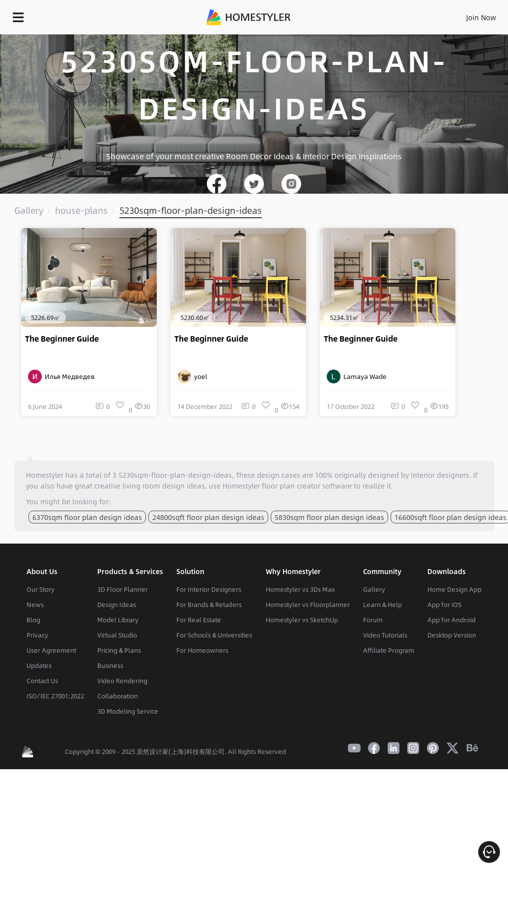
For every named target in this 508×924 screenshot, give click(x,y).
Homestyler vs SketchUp (302, 620)
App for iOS (444, 604)
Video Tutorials (385, 635)
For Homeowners (202, 650)
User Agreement (51, 650)
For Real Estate (198, 620)
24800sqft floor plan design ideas (208, 517)
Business (110, 665)
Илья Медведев (61, 376)
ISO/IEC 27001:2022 (55, 696)
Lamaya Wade (357, 376)
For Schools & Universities (214, 635)
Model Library (118, 620)
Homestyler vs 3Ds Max (300, 589)
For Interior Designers (208, 589)
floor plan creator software (307, 485)
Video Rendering (122, 681)
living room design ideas (163, 485)
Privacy (37, 635)
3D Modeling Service (127, 711)
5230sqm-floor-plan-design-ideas (190, 210)
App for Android (451, 620)
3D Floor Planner (122, 589)
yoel (192, 376)
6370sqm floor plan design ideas (87, 517)
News (35, 604)
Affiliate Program (388, 650)
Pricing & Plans (119, 650)
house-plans (81, 210)
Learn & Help (382, 604)
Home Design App (454, 589)
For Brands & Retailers (209, 604)
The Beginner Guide (62, 338)
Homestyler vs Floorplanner (308, 604)
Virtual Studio (117, 635)
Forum (373, 620)
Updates (39, 665)
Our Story (41, 589)
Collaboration (117, 696)
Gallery (28, 210)
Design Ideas (116, 604)
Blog (33, 620)
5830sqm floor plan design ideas (329, 517)
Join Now (481, 17)
